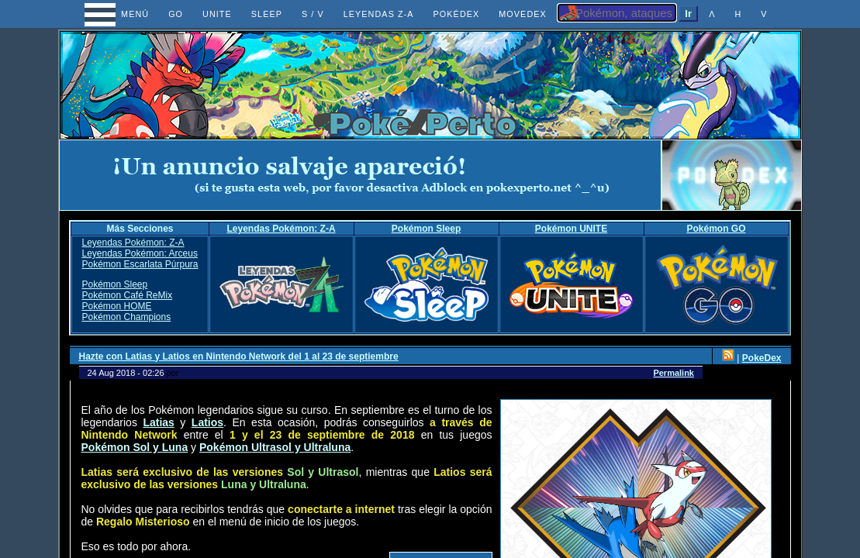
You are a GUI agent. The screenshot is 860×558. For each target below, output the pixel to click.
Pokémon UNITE (571, 228)
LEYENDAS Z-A (379, 14)
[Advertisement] (360, 175)
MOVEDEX (523, 14)
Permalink (673, 372)
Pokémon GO (716, 228)
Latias (158, 422)
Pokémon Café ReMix (126, 295)
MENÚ (120, 14)
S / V (313, 14)
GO (175, 14)
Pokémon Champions (126, 317)
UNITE (217, 14)
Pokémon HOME (116, 306)
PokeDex (762, 358)
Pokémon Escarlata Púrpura (139, 264)
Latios (207, 422)
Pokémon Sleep (426, 228)
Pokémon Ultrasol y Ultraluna (275, 447)
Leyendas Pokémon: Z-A (281, 228)
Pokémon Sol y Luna (134, 447)
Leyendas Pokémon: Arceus (139, 253)
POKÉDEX (456, 14)
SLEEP (266, 14)
